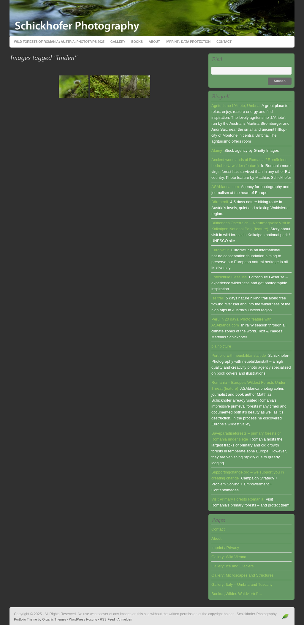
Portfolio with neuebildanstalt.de (238, 355)
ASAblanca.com (225, 186)
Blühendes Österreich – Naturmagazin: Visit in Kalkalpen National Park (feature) (250, 226)
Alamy (216, 150)
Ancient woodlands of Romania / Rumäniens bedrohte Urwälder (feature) (249, 162)
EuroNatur (220, 250)
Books (137, 41)
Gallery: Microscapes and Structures (242, 575)
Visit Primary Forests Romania (237, 499)
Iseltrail (217, 298)
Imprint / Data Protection (188, 41)
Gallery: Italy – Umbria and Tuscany (242, 584)
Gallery (117, 41)
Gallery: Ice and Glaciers (232, 566)
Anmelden (125, 619)
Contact (224, 41)
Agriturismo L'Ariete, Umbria (235, 105)
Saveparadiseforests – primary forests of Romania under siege (246, 436)
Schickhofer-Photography (152, 18)
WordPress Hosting (83, 619)
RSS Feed (107, 619)
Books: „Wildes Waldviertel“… (236, 593)
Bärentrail (219, 202)
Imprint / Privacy (225, 547)
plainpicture (221, 346)
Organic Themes (54, 619)
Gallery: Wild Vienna (228, 557)
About (154, 41)
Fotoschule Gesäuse (229, 277)
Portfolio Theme (25, 619)
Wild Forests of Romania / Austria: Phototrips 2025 (59, 41)
